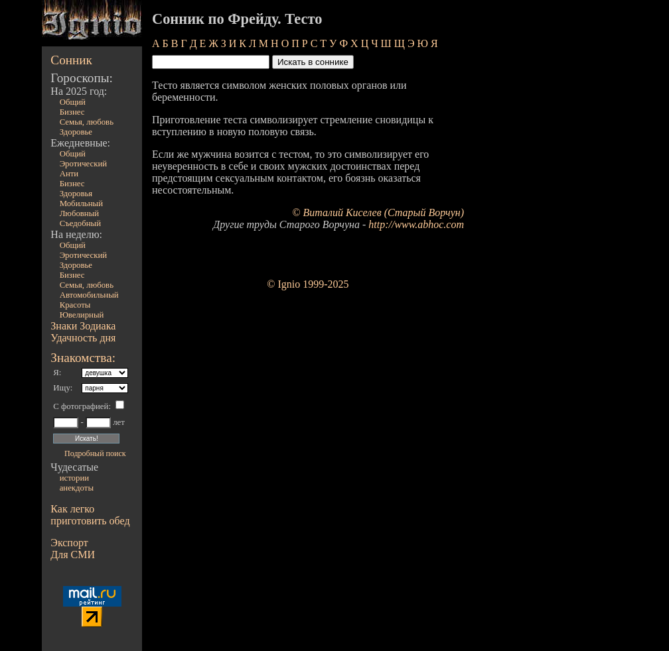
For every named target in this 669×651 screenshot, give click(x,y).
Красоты (75, 305)
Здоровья (76, 193)
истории (74, 478)
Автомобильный (89, 295)
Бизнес (72, 112)
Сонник (71, 60)
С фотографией (80, 406)
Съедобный (80, 223)
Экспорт (69, 542)
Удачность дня (82, 337)
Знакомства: (82, 358)
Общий (73, 102)
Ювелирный (82, 315)
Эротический (84, 163)
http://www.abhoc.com (416, 224)
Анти (69, 173)
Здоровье (76, 132)
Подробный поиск (94, 453)
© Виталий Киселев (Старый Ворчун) (378, 212)
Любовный (80, 213)
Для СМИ (72, 554)
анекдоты (77, 488)
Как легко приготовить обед (89, 514)
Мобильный (81, 203)
